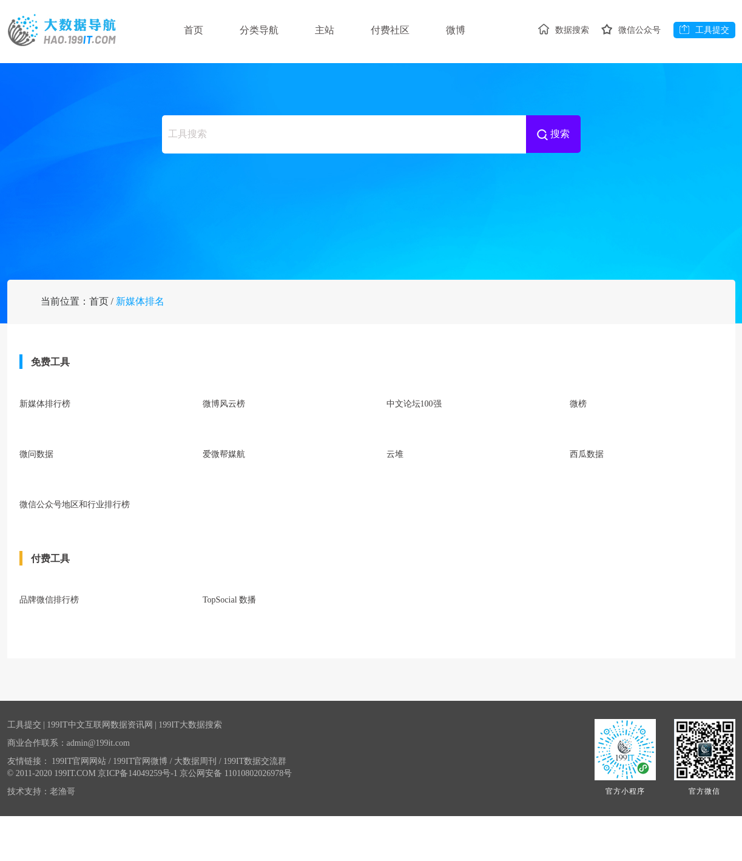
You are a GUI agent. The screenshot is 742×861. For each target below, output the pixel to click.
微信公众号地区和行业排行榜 (74, 554)
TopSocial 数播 (229, 647)
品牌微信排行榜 (49, 647)
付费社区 (397, 30)
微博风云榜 (224, 458)
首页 (193, 30)
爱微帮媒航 (224, 506)
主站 (329, 30)
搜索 (553, 175)
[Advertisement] (371, 248)
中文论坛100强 (414, 458)
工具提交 (704, 73)
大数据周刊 (197, 806)
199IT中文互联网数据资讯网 (99, 769)
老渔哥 (62, 836)
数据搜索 (559, 73)
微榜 (578, 458)
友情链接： (28, 806)
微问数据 (36, 506)
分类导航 (261, 30)
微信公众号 (629, 73)
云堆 (394, 506)
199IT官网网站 (81, 806)
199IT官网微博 (142, 806)
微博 (465, 30)
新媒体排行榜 (44, 458)
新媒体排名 (140, 356)
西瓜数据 (587, 506)
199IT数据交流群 (254, 806)
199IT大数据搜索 (189, 769)
